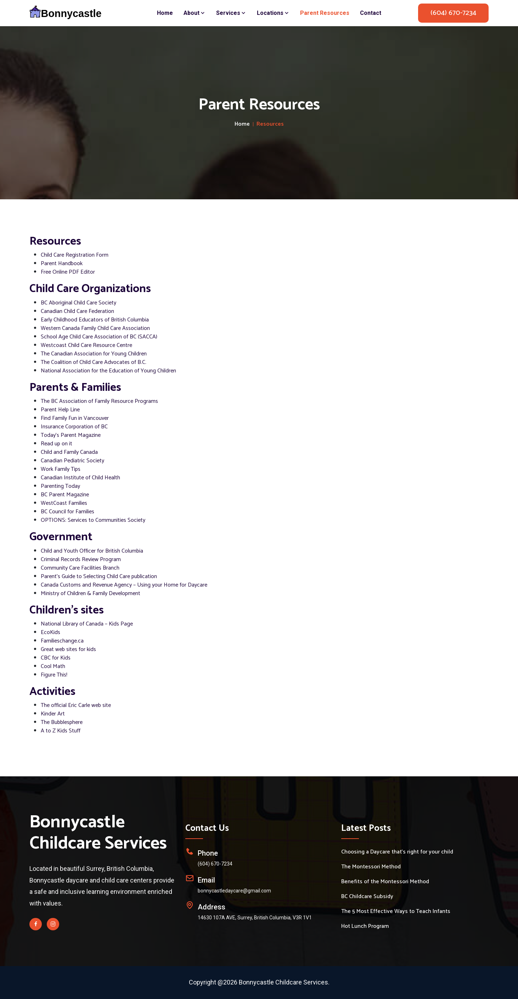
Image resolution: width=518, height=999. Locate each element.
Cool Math (53, 666)
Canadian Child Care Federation (77, 311)
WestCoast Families (64, 503)
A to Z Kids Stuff (60, 731)
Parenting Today (60, 486)
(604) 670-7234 (453, 13)
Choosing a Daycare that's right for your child (397, 852)
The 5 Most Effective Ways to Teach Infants (395, 911)
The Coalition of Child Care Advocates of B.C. (93, 362)
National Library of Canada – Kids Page (87, 624)
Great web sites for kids (68, 649)
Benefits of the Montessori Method (385, 882)
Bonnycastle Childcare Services (98, 833)
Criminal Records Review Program (81, 559)
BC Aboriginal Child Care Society (78, 303)
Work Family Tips (60, 469)
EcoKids (50, 632)
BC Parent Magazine (65, 495)
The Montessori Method (371, 867)
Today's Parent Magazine (71, 435)
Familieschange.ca (62, 641)
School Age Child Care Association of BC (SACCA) (99, 337)
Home (165, 13)
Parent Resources (324, 13)
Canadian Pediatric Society (72, 461)
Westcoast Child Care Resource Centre (86, 345)
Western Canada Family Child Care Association (95, 328)
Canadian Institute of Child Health (80, 478)
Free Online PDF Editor (68, 272)
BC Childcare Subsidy (367, 896)
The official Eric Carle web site (76, 705)
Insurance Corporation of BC (74, 427)
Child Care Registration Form (74, 255)
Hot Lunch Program (365, 926)
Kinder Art (53, 714)
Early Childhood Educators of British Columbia (95, 320)
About (194, 13)
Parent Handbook (62, 263)
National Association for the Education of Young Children (108, 371)
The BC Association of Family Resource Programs (99, 401)
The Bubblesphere (62, 722)
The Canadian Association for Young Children (94, 354)
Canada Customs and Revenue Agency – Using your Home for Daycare (124, 585)
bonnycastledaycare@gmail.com (234, 891)
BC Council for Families (67, 511)
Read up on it (56, 444)
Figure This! (54, 675)
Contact (370, 13)
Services (231, 13)
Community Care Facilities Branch (80, 568)
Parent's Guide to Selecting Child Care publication (99, 576)
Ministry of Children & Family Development (90, 593)
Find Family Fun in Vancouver (75, 418)
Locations (273, 13)
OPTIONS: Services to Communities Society (93, 520)
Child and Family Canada (69, 452)
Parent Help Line (60, 410)
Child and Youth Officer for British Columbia (92, 551)
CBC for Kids (56, 658)
